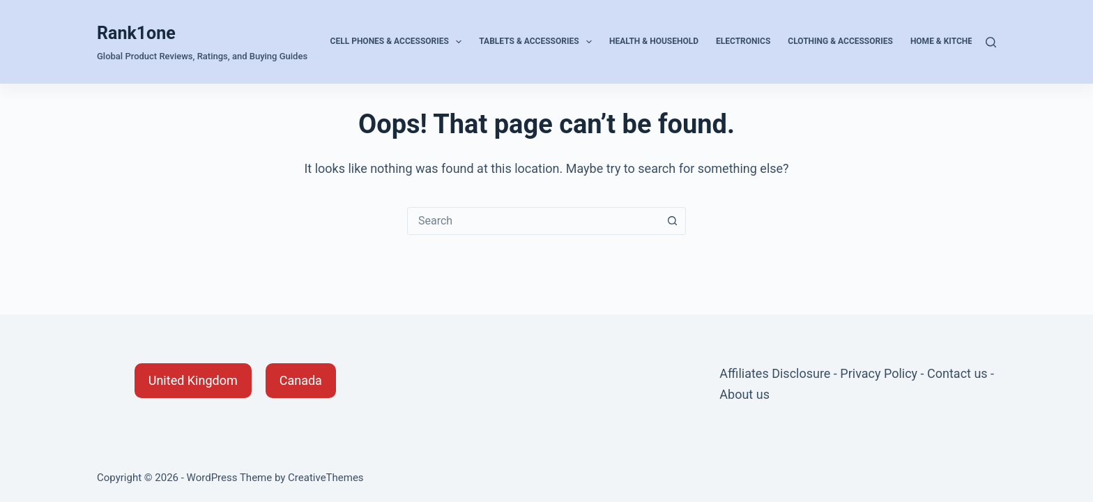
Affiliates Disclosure (774, 373)
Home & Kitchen (944, 41)
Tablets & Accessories (538, 41)
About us (744, 394)
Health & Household (653, 41)
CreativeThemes (326, 477)
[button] (193, 380)
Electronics (743, 41)
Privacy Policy (878, 373)
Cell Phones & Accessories (399, 41)
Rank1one (136, 33)
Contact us (957, 373)
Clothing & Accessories (840, 41)
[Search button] (672, 221)
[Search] (991, 42)
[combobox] (533, 221)
